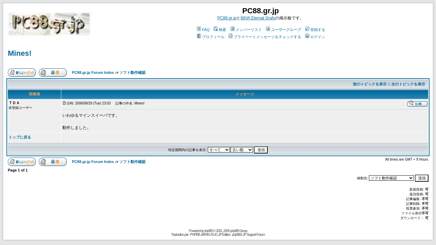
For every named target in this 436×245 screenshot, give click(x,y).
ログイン (315, 37)
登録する (315, 30)
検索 (220, 30)
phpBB (208, 231)
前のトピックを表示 (370, 84)
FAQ (203, 30)
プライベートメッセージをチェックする (265, 37)
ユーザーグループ (283, 30)
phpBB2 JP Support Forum (248, 234)
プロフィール (210, 37)
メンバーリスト (246, 30)
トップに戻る (20, 137)
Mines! (20, 53)
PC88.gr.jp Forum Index (93, 72)
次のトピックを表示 (408, 84)
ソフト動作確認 (132, 72)
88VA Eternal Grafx (257, 18)
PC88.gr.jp (226, 18)
